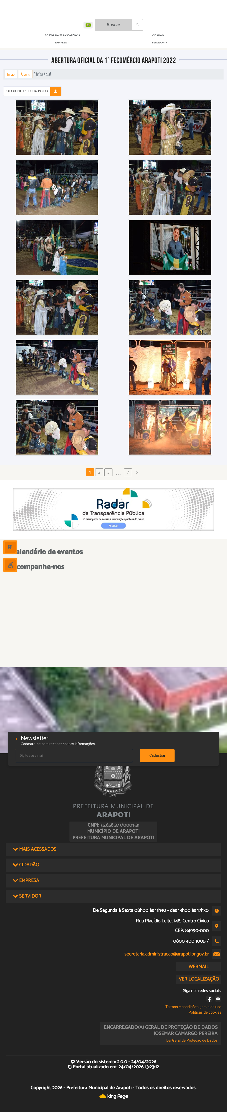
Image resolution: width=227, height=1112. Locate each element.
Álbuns (25, 74)
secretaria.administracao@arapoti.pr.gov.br (166, 954)
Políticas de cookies (205, 1012)
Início (10, 74)
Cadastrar (157, 755)
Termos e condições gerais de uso (193, 1007)
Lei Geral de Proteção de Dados (192, 1040)
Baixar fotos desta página (27, 91)
